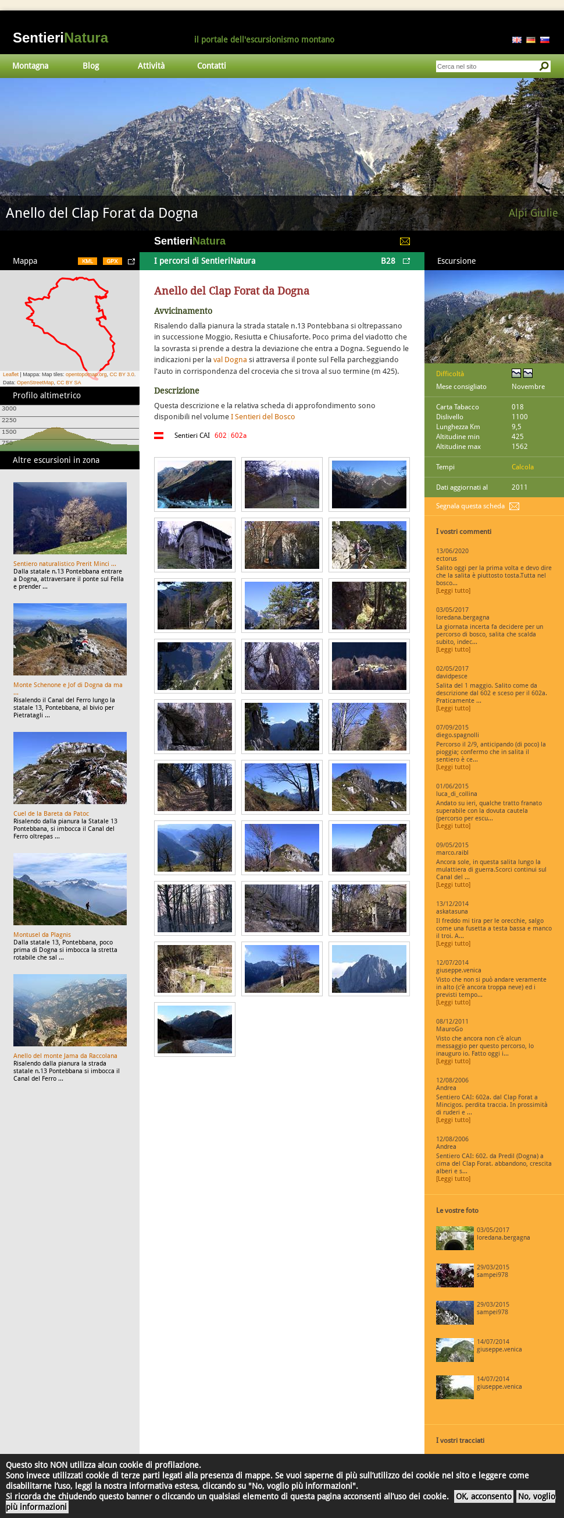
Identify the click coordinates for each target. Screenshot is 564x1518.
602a (239, 435)
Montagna (30, 65)
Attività (151, 65)
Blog (91, 65)
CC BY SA (69, 382)
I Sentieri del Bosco (263, 416)
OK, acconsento (484, 1496)
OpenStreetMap (35, 382)
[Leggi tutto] (453, 591)
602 (221, 435)
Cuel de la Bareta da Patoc (51, 814)
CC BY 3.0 (121, 374)
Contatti (211, 65)
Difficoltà (450, 374)
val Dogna (230, 359)
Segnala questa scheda (470, 506)
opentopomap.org (86, 374)
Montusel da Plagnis (42, 935)
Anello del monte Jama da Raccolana (65, 1056)
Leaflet (11, 374)
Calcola (523, 467)
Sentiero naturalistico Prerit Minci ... (64, 564)
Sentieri (60, 37)
